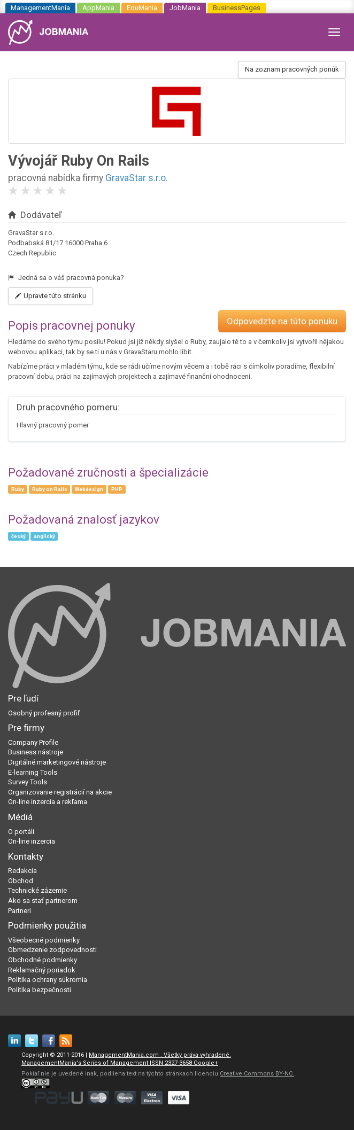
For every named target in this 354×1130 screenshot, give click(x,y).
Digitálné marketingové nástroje (57, 762)
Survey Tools (27, 782)
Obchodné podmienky (42, 960)
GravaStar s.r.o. (136, 178)
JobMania (185, 8)
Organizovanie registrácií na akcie (60, 792)
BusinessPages (236, 8)
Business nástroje (35, 752)
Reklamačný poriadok (41, 970)
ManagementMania (40, 8)
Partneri (19, 911)
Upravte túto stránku (50, 296)
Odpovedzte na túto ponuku (282, 321)
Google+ (206, 1062)
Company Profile (33, 742)
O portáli (21, 832)
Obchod (20, 881)
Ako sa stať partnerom (43, 901)
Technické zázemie (37, 890)
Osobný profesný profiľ (44, 713)
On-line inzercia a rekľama (47, 802)
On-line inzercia (31, 841)
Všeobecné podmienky (44, 940)
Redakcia (22, 871)
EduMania (142, 8)
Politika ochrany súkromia (47, 980)
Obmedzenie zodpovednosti (52, 950)
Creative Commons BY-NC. (257, 1073)
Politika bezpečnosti (39, 990)
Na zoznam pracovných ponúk (292, 69)
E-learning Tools (32, 772)
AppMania (98, 8)
